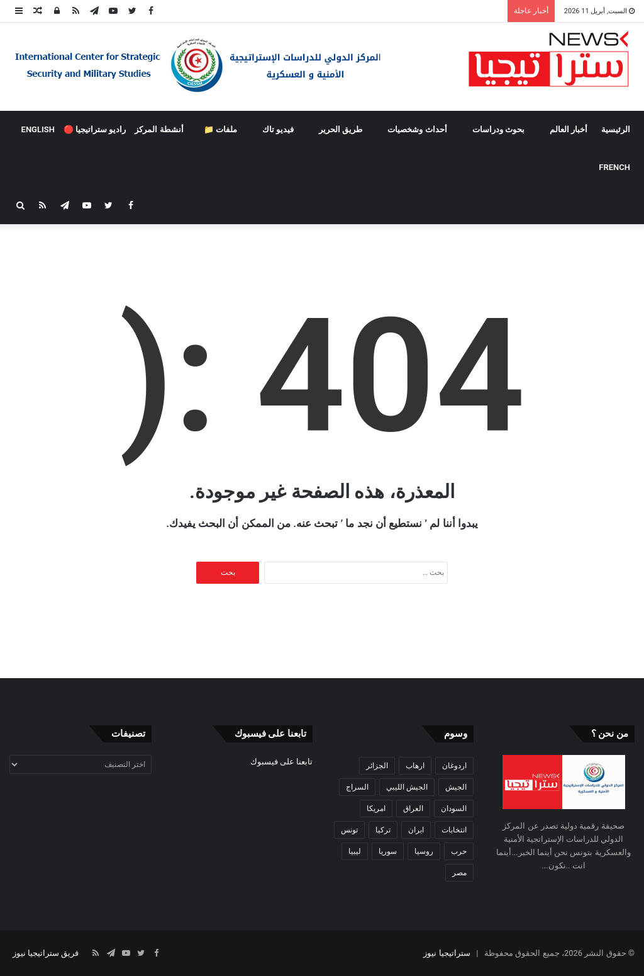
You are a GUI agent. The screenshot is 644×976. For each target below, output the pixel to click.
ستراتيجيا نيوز (446, 953)
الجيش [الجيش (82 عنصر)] (456, 787)
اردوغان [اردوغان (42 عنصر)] (454, 765)
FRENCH (614, 167)
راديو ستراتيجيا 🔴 (95, 129)
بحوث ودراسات (498, 129)
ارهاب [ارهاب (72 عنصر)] (415, 765)
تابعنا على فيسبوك (281, 761)
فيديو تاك (278, 129)
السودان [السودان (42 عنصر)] (454, 808)
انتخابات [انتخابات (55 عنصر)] (454, 830)
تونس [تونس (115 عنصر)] (349, 830)
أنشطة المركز (159, 129)
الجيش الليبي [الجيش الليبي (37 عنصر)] (407, 787)
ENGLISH (38, 129)
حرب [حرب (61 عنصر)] (459, 851)
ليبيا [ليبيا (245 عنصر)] (354, 851)
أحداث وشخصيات (417, 129)
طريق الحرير (340, 129)
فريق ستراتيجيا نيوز (46, 953)
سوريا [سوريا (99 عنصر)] (388, 851)
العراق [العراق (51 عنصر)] (413, 808)
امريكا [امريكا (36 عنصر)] (376, 808)
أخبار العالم (568, 129)
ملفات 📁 (220, 129)
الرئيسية (615, 129)
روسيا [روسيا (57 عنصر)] (423, 851)
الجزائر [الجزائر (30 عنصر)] (377, 765)
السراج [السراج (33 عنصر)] (357, 787)
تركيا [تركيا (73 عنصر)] (383, 830)
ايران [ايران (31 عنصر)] (416, 830)
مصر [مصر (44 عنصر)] (459, 872)
